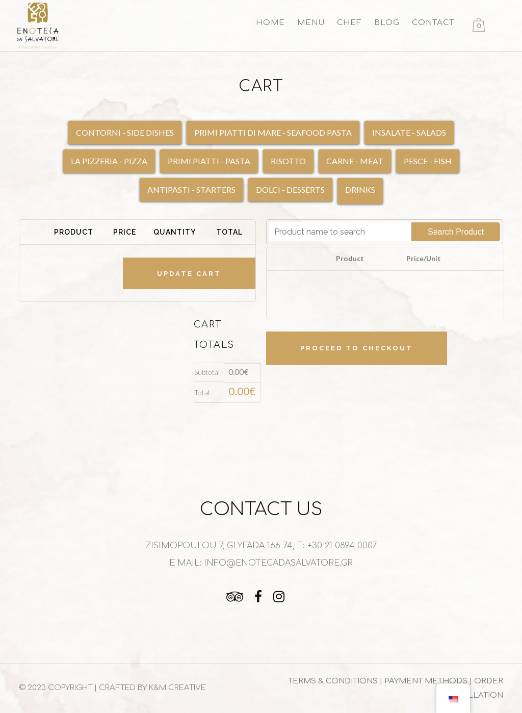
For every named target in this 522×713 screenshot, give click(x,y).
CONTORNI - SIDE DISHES (125, 132)
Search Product (456, 231)
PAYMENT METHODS (426, 681)
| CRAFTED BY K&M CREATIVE (150, 687)
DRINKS (360, 189)
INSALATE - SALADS (409, 132)
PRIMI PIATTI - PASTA (209, 161)
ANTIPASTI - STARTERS (191, 189)
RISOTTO (288, 161)
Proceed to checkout (356, 348)
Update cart (189, 273)
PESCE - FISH (428, 161)
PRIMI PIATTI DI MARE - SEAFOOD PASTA (273, 132)
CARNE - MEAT (354, 161)
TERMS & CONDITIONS (333, 681)
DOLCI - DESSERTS (290, 189)
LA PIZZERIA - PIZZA (109, 161)
